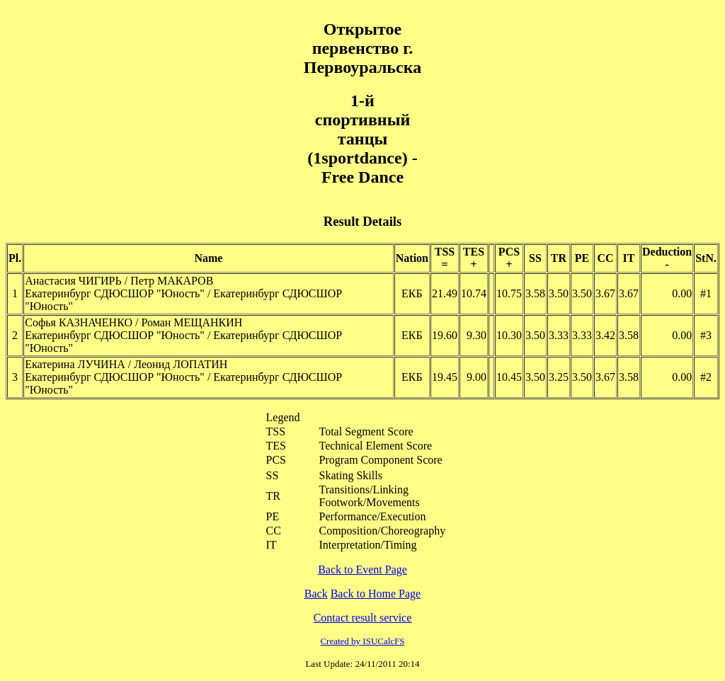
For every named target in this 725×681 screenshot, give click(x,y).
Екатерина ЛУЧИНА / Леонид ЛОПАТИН (126, 364)
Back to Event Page (362, 569)
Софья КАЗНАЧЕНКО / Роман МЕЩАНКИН (133, 322)
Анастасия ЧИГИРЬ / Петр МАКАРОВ (119, 281)
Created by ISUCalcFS (362, 641)
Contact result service (363, 618)
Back (316, 594)
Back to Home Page (376, 594)
